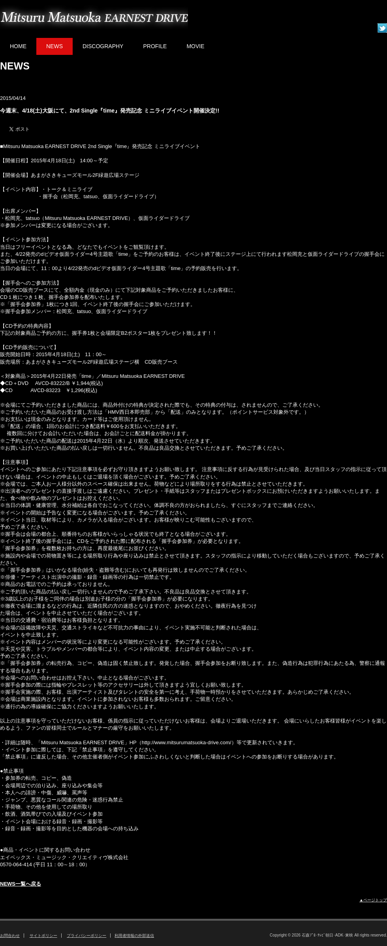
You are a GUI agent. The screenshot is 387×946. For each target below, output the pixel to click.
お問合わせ (10, 935)
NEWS (54, 46)
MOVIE (195, 46)
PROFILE (155, 46)
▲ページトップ (373, 900)
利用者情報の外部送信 (134, 935)
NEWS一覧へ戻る (20, 884)
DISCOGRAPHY (103, 46)
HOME (18, 46)
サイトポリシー (43, 935)
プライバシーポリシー (86, 935)
